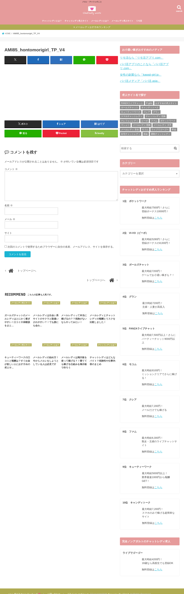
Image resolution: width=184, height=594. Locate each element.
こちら (158, 217)
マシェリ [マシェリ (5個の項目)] (125, 125)
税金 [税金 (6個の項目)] (146, 134)
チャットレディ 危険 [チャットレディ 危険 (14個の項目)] (156, 116)
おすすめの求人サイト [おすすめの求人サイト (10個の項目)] (166, 103)
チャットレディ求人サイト (76, 26)
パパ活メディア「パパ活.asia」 (139, 81)
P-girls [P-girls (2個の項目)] (149, 103)
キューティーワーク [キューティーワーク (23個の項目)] (130, 112)
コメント (11, 174)
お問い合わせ (56, 588)
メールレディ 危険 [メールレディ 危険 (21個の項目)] (142, 125)
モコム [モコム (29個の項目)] (145, 129)
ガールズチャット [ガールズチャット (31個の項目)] (129, 107)
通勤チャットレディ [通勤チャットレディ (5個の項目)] (160, 134)
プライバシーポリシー (80, 588)
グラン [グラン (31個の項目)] (156, 112)
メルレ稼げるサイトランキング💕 (25, 588)
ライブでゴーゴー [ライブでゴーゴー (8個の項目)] (160, 129)
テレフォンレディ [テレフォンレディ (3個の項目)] (129, 120)
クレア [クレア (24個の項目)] (147, 112)
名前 (8, 210)
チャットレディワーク (122, 588)
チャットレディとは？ (52, 26)
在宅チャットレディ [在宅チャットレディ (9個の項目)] (130, 134)
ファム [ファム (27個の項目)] (154, 120)
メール (9, 224)
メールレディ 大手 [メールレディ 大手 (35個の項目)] (162, 125)
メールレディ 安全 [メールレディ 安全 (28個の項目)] (130, 129)
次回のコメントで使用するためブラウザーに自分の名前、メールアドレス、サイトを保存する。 (61, 251)
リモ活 (139, 26)
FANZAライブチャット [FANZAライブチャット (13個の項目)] (132, 103)
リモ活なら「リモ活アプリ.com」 (140, 63)
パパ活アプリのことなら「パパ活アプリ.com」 (148, 69)
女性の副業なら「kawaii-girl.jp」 (139, 75)
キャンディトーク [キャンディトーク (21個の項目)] (150, 107)
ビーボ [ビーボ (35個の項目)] (144, 120)
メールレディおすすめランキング (93, 32)
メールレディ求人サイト (122, 26)
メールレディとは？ (100, 26)
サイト (8, 238)
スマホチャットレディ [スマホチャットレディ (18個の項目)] (131, 116)
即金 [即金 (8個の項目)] (174, 129)
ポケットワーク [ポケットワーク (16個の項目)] (167, 120)
